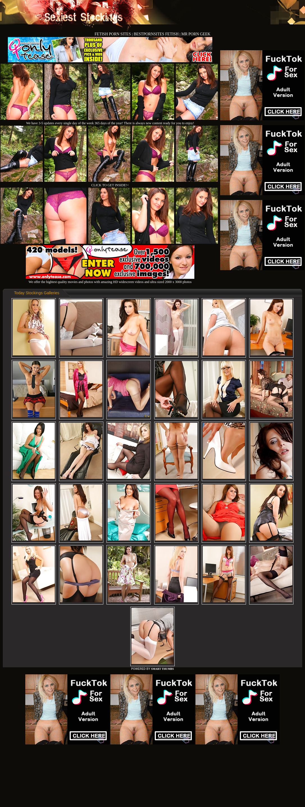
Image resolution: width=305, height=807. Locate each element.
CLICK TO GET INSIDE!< (110, 185)
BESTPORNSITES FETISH (156, 34)
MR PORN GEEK (195, 34)
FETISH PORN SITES (113, 34)
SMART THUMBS (162, 668)
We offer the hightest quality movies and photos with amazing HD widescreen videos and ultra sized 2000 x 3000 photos (110, 280)
